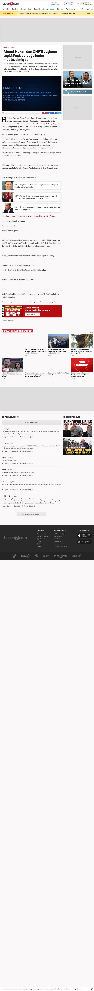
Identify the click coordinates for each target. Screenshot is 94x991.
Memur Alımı (58, 536)
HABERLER (6, 47)
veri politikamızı (67, 989)
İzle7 (60, 556)
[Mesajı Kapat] (92, 989)
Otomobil (60, 9)
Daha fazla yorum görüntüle (31, 514)
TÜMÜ (90, 13)
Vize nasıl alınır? (59, 544)
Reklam (39, 544)
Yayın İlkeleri (41, 539)
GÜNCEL (13, 47)
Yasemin (77, 556)
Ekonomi (37, 9)
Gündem (15, 9)
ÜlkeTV (46, 556)
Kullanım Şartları (42, 534)
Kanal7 (14, 556)
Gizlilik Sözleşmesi (42, 536)
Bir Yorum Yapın (31, 422)
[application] (32, 93)
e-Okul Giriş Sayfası (60, 534)
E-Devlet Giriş (58, 541)
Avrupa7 (36, 556)
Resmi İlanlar (70, 9)
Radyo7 (25, 556)
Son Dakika (5, 9)
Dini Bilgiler (57, 539)
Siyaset (23, 9)
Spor (29, 9)
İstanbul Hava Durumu (61, 546)
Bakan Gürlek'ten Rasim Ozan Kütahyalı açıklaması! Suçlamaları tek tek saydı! (48, 13)
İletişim (39, 546)
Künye (39, 541)
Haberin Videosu (78, 92)
